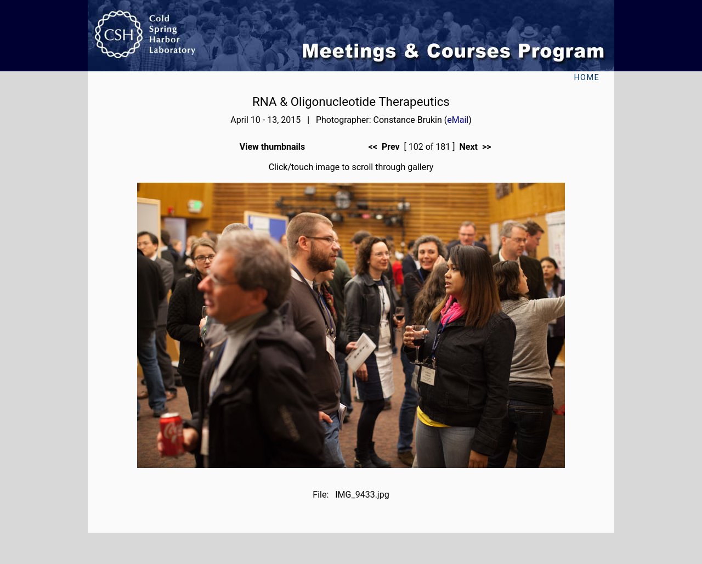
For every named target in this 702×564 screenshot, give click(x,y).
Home (586, 77)
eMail (457, 120)
